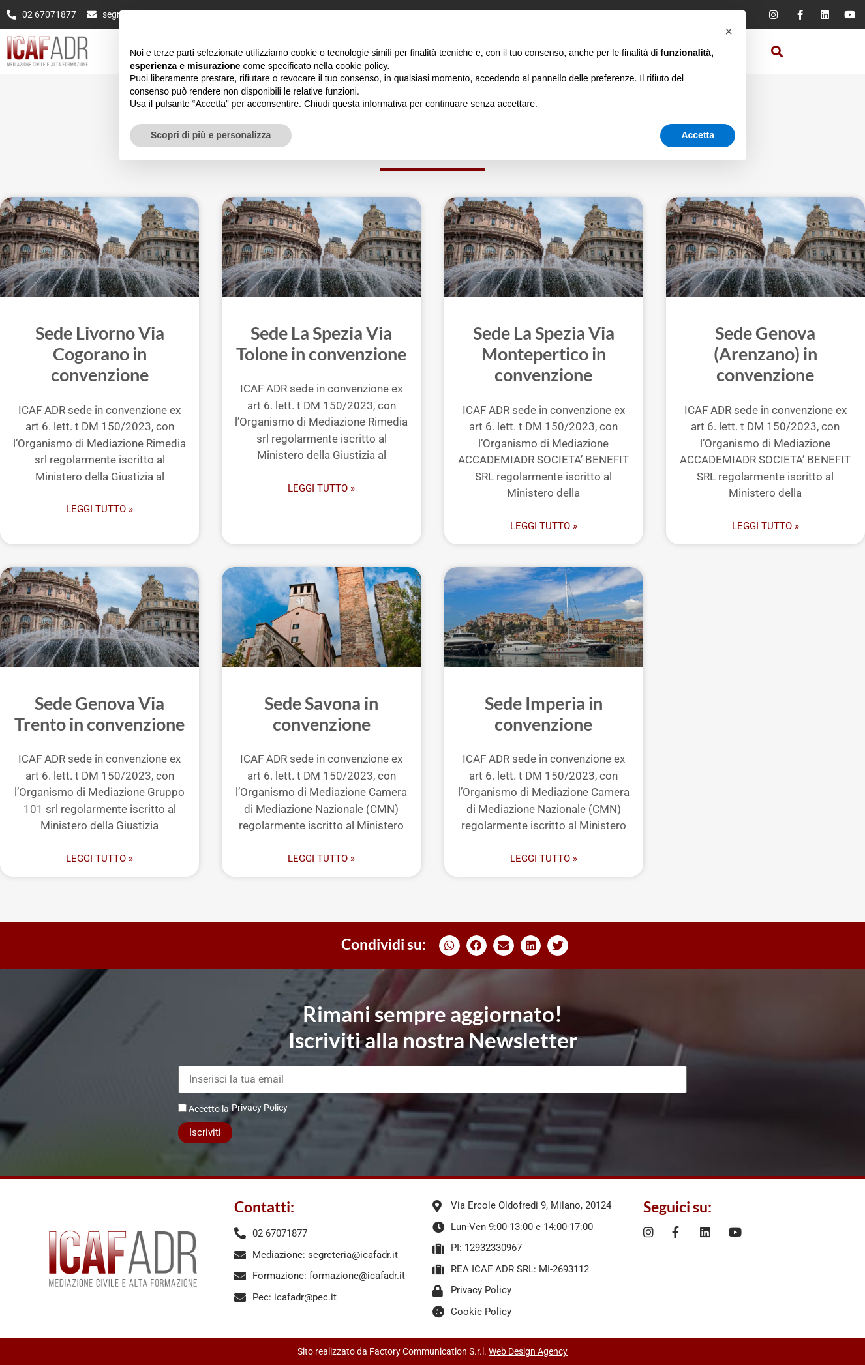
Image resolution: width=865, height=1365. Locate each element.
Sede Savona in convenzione (321, 713)
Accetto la (203, 1108)
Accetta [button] (697, 135)
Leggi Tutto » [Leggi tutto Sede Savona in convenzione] (321, 859)
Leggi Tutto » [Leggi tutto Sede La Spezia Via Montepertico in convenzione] (543, 526)
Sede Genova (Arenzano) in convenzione (765, 354)
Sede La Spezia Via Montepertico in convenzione (544, 354)
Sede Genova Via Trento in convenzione (99, 713)
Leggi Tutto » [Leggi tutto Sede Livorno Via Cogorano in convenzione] (99, 509)
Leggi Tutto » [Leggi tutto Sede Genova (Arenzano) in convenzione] (765, 526)
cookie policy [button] (361, 66)
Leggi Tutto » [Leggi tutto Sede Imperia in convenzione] (543, 859)
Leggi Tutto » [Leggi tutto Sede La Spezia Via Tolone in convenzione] (321, 488)
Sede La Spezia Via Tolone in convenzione (321, 343)
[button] (776, 51)
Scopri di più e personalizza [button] (211, 135)
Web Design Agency (528, 1351)
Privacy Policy (260, 1107)
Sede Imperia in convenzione (544, 713)
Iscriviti (205, 1132)
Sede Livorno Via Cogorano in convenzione (99, 354)
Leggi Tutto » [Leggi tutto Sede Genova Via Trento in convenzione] (99, 859)
